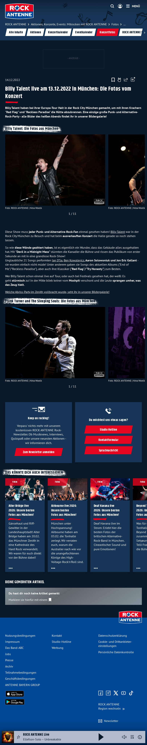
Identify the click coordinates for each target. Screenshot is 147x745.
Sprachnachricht (108, 450)
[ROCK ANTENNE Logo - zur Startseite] (19, 11)
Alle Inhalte (16, 32)
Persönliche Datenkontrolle (116, 652)
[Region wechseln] (111, 706)
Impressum (12, 642)
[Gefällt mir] (119, 80)
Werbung (57, 648)
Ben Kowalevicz (74, 260)
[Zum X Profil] (116, 693)
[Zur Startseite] (130, 624)
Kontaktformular (109, 440)
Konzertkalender (58, 32)
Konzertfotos (107, 32)
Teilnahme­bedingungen (20, 672)
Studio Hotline (108, 429)
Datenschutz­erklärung (112, 635)
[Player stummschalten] (124, 737)
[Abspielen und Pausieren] (101, 737)
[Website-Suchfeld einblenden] (112, 6)
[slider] (72, 175)
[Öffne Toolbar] (133, 80)
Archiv (9, 666)
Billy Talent (118, 232)
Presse (9, 660)
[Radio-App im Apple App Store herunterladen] (27, 694)
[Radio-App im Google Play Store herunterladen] (27, 702)
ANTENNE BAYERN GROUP (22, 685)
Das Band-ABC (14, 648)
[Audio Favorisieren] (18, 737)
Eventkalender (84, 32)
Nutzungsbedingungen (20, 635)
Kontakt (57, 635)
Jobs (8, 654)
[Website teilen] (125, 79)
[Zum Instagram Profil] (108, 693)
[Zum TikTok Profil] (131, 693)
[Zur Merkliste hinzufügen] (113, 80)
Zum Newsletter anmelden (38, 452)
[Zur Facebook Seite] (100, 693)
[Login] (120, 6)
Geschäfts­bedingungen (20, 678)
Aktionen (35, 32)
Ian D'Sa (57, 260)
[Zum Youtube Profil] (123, 693)
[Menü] (133, 6)
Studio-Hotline (61, 642)
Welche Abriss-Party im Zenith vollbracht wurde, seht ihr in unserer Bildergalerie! (57, 292)
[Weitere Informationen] (140, 737)
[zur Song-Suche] (132, 737)
